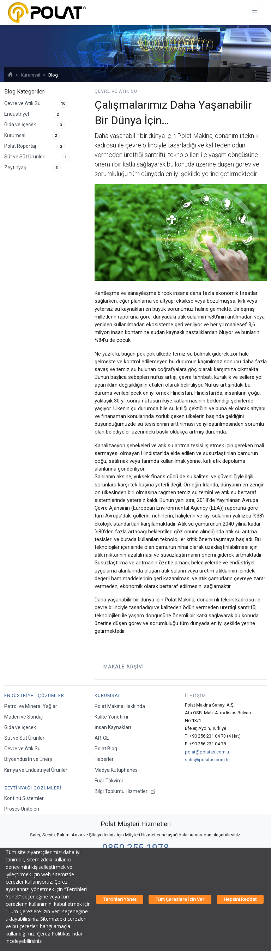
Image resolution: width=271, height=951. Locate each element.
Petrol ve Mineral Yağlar (30, 706)
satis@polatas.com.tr (207, 759)
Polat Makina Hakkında (120, 706)
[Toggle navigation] (254, 12)
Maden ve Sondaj (23, 717)
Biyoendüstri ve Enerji (28, 759)
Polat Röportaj (34, 146)
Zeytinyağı (32, 168)
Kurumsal (30, 75)
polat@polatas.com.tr (207, 752)
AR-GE (102, 738)
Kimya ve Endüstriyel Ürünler (35, 770)
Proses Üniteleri (21, 809)
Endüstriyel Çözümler (34, 695)
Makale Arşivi (122, 667)
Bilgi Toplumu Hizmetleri (125, 791)
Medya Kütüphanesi (117, 770)
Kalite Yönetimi (111, 717)
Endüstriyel (32, 114)
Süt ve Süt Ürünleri (37, 157)
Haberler (104, 759)
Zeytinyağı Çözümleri (33, 788)
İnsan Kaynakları (113, 727)
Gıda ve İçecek (34, 125)
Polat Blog (106, 748)
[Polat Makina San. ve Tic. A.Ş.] (46, 12)
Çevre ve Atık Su (36, 104)
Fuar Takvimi (109, 780)
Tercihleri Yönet (119, 899)
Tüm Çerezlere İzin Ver (180, 899)
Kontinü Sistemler (24, 798)
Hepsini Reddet (240, 899)
